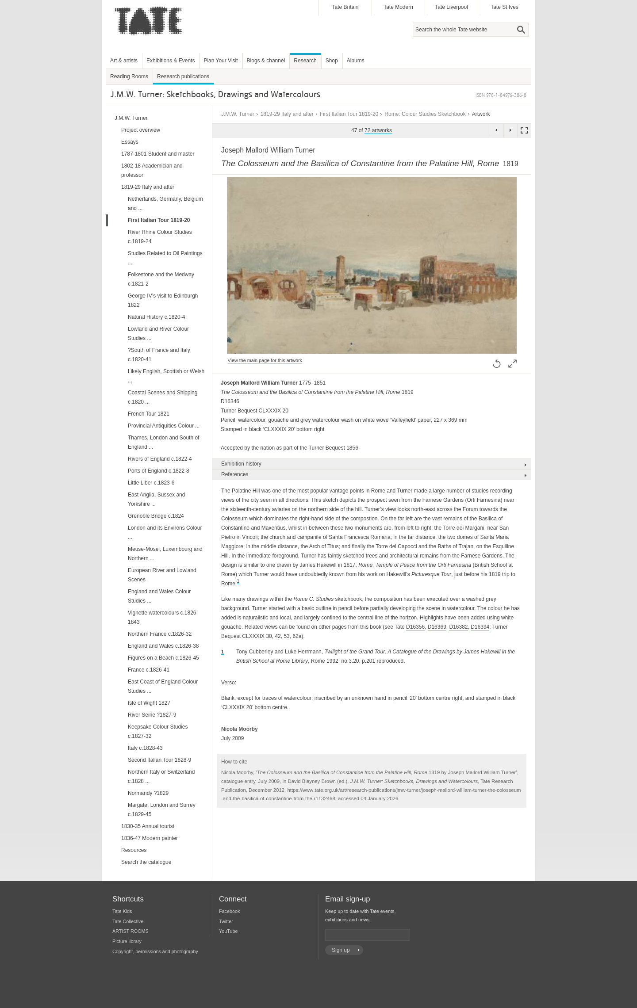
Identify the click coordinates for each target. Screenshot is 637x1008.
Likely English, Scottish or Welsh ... (166, 376)
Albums (356, 60)
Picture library (127, 941)
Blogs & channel (266, 60)
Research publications (183, 76)
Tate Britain (345, 7)
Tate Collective (127, 921)
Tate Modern (398, 7)
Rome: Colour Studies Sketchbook (424, 114)
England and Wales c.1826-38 (163, 646)
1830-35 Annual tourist (147, 826)
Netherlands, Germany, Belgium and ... (165, 203)
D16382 (458, 627)
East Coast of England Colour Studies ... (163, 686)
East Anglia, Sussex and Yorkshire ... (156, 499)
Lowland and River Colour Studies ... (158, 333)
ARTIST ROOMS (130, 931)
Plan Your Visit (220, 60)
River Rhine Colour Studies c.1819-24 (160, 236)
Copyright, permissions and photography (155, 951)
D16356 (415, 627)
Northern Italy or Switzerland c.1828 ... (161, 776)
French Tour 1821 (148, 414)
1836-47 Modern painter (149, 838)
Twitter (226, 921)
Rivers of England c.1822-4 (160, 459)
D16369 (437, 627)
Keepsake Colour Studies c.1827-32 (158, 731)
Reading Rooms (129, 76)
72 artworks (378, 130)
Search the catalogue (146, 862)
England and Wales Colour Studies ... (159, 596)
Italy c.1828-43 (145, 748)
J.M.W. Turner (237, 114)
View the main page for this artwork (265, 360)
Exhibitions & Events (170, 60)
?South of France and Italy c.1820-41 (159, 355)
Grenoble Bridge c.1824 (156, 516)
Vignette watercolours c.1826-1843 (163, 617)
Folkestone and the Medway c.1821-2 (161, 279)
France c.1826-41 (148, 670)
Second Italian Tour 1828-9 (159, 760)
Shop (332, 60)
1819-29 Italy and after (287, 114)
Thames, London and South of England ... (163, 442)
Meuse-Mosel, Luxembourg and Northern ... (165, 553)
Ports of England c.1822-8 (158, 471)
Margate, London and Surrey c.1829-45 (162, 809)
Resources (133, 850)
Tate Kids (122, 911)
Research (305, 60)
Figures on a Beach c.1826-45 (163, 658)
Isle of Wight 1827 (149, 703)
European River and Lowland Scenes (162, 575)
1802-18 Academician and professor (152, 170)
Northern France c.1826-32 (160, 634)
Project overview (140, 130)
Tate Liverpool (451, 7)
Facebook (229, 911)
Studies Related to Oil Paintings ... (165, 258)
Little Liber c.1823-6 (151, 483)
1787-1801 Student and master (157, 154)
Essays (129, 142)
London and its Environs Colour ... (165, 532)
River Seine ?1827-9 (152, 715)
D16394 (480, 627)
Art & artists (124, 60)
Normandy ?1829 (148, 793)
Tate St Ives (504, 7)
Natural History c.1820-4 (156, 317)
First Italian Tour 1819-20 (349, 114)
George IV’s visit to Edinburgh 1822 (163, 300)
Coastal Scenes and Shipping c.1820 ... (162, 397)
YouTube (228, 931)
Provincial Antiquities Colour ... (164, 426)
